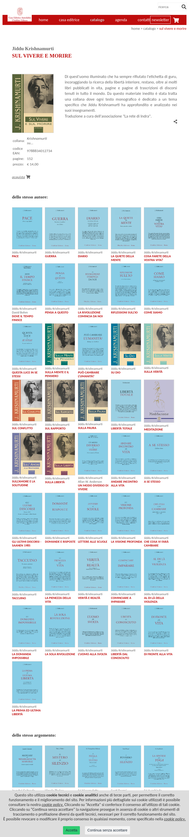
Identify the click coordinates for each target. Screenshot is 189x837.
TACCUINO (19, 598)
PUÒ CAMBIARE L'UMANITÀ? (88, 374)
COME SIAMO (153, 312)
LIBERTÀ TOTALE (121, 428)
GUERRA (50, 256)
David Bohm (20, 312)
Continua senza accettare (107, 830)
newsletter (160, 19)
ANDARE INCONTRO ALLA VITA (124, 483)
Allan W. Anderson (90, 481)
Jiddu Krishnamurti (24, 252)
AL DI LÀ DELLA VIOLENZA (154, 599)
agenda (121, 19)
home (135, 28)
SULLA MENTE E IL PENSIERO (57, 374)
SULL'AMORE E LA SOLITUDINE (23, 483)
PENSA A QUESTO (56, 312)
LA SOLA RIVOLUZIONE (60, 654)
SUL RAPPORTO (55, 428)
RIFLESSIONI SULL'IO (124, 312)
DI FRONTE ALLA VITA (158, 654)
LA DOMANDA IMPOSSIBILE (21, 656)
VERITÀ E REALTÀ (89, 598)
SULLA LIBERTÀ (55, 482)
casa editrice (69, 19)
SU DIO (115, 372)
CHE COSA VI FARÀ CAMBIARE (156, 543)
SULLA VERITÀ (153, 371)
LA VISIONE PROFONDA (126, 541)
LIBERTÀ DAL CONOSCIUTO (120, 656)
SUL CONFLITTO (22, 428)
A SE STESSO (152, 481)
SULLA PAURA (87, 428)
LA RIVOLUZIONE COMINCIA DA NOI (90, 314)
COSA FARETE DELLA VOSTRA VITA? (157, 258)
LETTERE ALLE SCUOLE (92, 541)
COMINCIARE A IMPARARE (121, 599)
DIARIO (83, 256)
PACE (15, 256)
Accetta (71, 830)
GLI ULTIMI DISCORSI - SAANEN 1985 (26, 543)
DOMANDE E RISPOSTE (60, 541)
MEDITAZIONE (153, 429)
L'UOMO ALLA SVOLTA (92, 654)
